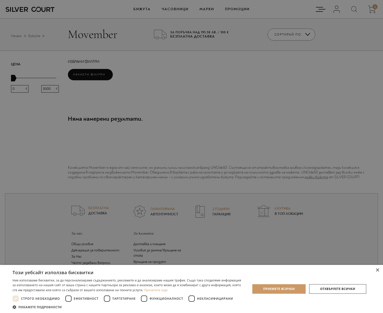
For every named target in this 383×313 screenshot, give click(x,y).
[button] (128, 306)
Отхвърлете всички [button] (337, 289)
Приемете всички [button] (279, 289)
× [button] (377, 270)
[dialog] (191, 156)
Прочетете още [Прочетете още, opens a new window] (156, 290)
